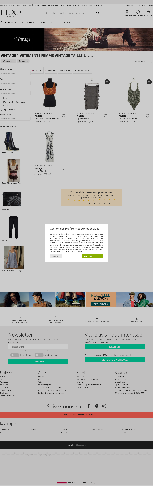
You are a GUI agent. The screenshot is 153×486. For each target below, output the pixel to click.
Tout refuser (56, 256)
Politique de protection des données (69, 251)
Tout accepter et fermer (92, 256)
